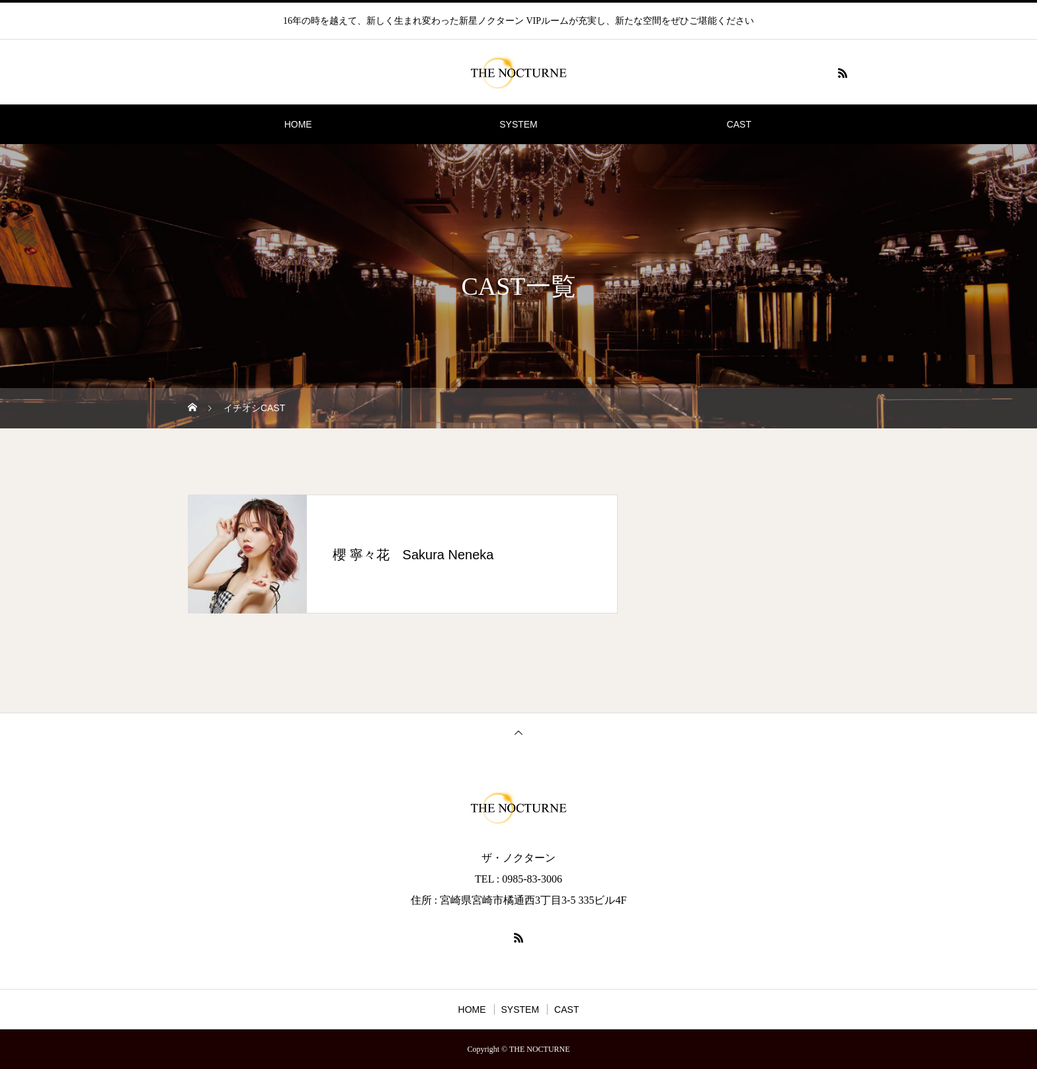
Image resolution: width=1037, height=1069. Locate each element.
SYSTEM (518, 124)
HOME (298, 124)
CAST (739, 124)
